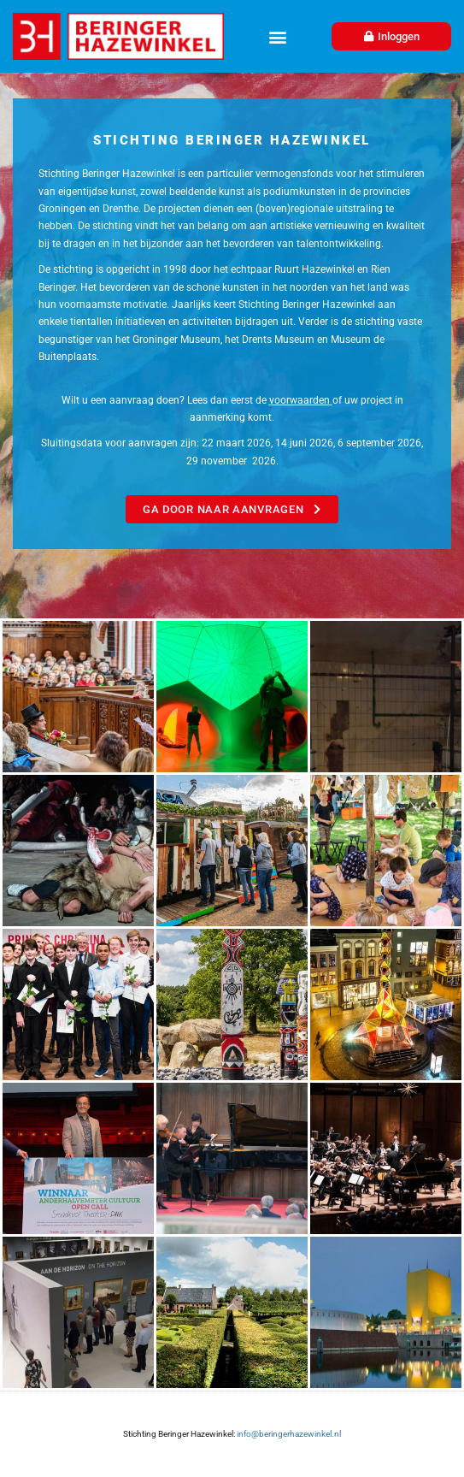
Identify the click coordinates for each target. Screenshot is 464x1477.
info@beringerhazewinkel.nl (288, 1434)
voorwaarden (299, 400)
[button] (277, 36)
